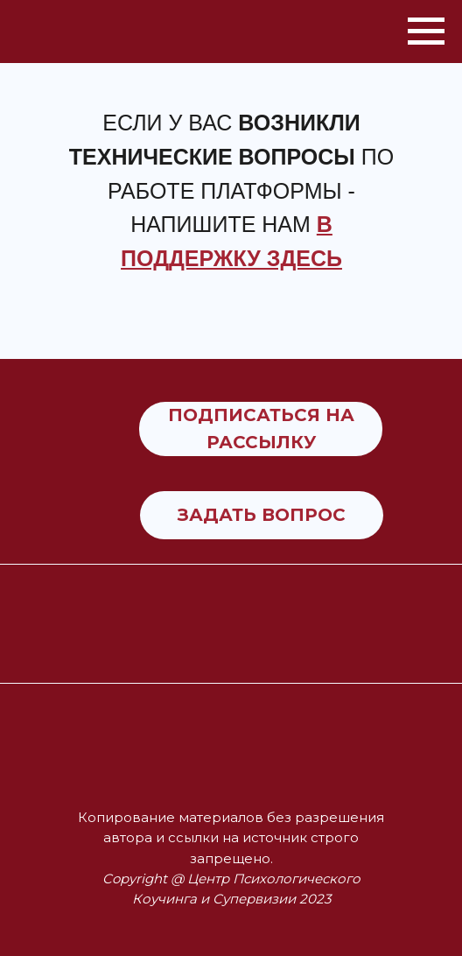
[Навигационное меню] (426, 32)
